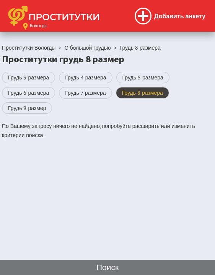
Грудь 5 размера (142, 77)
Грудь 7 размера (85, 92)
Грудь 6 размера (28, 92)
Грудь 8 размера (142, 92)
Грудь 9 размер (27, 108)
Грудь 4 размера (85, 77)
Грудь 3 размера (28, 77)
